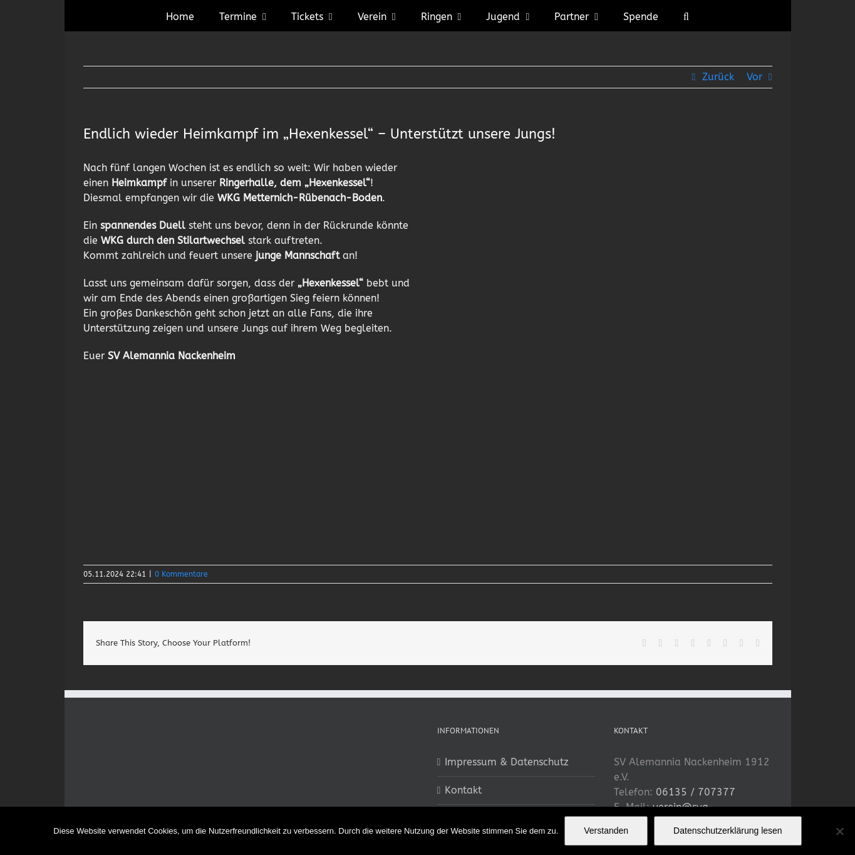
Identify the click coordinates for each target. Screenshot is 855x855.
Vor (754, 77)
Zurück (718, 77)
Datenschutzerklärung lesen (727, 831)
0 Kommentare (181, 574)
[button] (686, 15)
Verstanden (606, 831)
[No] (839, 831)
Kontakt (463, 790)
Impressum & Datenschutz (507, 762)
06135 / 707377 (695, 792)
